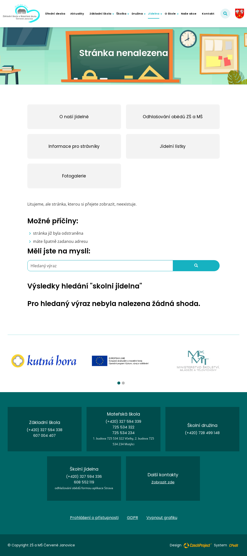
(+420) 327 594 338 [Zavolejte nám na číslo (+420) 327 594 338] (44, 429)
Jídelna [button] (153, 14)
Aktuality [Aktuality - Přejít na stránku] (77, 14)
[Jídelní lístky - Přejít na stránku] (173, 146)
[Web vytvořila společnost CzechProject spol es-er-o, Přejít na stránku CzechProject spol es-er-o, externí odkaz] (197, 545)
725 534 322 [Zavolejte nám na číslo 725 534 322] (123, 427)
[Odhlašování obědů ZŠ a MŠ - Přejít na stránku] (173, 116)
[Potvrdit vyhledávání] (225, 14)
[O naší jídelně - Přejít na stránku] (74, 116)
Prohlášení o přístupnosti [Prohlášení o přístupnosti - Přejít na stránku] (94, 517)
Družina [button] (137, 14)
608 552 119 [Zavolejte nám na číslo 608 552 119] (84, 482)
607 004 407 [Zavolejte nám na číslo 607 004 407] (44, 435)
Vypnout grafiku (161, 517)
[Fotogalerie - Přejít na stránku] (74, 176)
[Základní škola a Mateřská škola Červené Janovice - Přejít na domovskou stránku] (21, 13)
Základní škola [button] (100, 14)
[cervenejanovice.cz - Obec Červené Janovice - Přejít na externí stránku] (240, 14)
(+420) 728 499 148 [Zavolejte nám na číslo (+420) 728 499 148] (202, 432)
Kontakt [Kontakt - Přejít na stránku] (208, 14)
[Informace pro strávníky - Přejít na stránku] (74, 146)
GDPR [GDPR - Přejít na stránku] (132, 517)
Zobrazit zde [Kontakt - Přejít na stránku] (163, 482)
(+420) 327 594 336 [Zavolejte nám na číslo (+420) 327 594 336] (84, 476)
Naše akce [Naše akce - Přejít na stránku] (188, 14)
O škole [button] (170, 14)
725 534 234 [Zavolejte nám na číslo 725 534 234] (123, 432)
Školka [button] (121, 14)
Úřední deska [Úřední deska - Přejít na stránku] (55, 14)
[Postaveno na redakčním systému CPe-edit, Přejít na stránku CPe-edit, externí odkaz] (233, 544)
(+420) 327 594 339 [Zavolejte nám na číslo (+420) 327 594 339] (123, 421)
